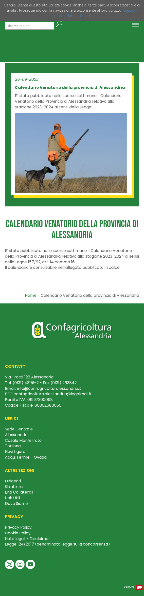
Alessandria (16, 435)
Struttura (14, 487)
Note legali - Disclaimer (27, 539)
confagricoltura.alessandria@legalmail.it (52, 394)
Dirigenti (13, 481)
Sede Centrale (19, 429)
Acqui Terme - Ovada (26, 457)
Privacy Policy (18, 527)
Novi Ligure (15, 451)
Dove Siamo (16, 503)
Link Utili (12, 498)
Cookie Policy (18, 533)
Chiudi (85, 15)
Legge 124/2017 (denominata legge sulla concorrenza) (57, 544)
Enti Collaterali (19, 492)
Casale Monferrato (23, 440)
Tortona (13, 446)
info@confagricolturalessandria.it (49, 388)
